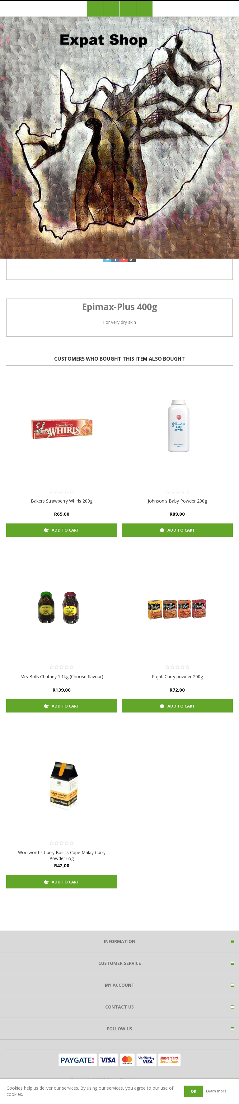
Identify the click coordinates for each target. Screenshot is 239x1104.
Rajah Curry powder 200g (177, 676)
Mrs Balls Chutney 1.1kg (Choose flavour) (61, 676)
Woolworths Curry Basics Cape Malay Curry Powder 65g (61, 855)
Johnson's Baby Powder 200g (177, 501)
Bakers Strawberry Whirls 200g (61, 501)
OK (193, 1091)
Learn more (216, 1091)
